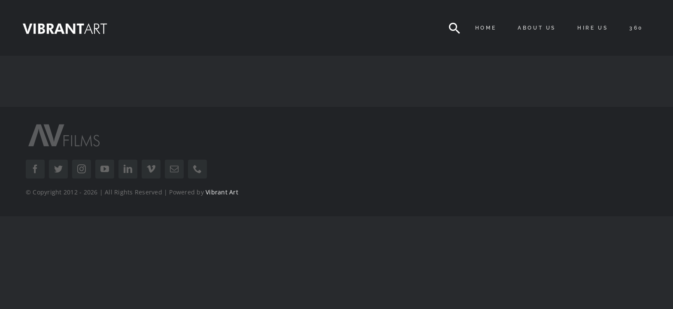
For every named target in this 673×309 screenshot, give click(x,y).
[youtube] (104, 169)
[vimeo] (151, 169)
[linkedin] (127, 169)
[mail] (174, 169)
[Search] (454, 28)
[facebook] (35, 169)
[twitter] (58, 169)
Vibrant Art (222, 192)
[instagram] (81, 169)
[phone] (197, 169)
